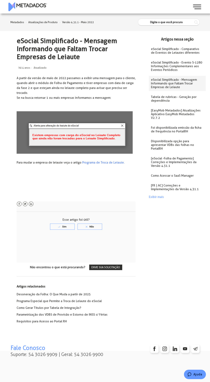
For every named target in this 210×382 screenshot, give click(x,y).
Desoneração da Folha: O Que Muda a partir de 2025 (54, 294)
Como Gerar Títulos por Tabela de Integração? (49, 308)
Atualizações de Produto (43, 22)
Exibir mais (156, 197)
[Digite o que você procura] (169, 22)
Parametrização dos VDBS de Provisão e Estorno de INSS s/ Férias (62, 314)
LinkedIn (31, 204)
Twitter (25, 204)
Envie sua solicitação (105, 267)
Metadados (17, 22)
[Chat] (195, 374)
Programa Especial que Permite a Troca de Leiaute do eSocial (59, 301)
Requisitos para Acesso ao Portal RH (42, 321)
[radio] (62, 227)
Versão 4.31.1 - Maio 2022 (78, 22)
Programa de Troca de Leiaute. (103, 162)
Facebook (19, 204)
